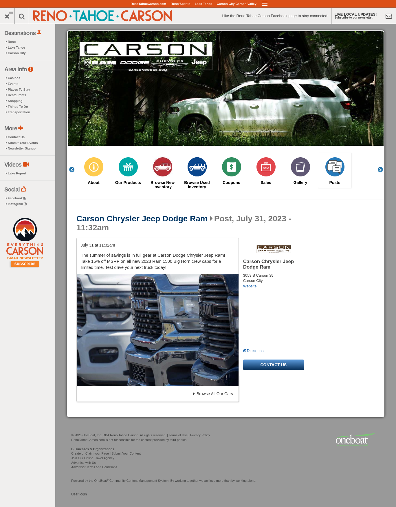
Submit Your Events (23, 143)
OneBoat (101, 480)
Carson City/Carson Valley (236, 4)
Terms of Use (178, 435)
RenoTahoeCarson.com (148, 4)
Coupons (231, 182)
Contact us (273, 364)
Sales (266, 182)
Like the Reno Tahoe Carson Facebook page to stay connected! (275, 16)
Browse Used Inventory (197, 184)
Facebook (17, 198)
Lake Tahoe (203, 4)
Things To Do (18, 106)
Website (250, 286)
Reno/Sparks (180, 4)
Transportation (19, 112)
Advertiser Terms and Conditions (94, 467)
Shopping (15, 101)
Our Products (128, 182)
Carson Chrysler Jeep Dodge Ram (142, 218)
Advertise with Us (83, 462)
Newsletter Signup (22, 148)
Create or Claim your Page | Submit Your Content (106, 453)
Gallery (300, 182)
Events (13, 83)
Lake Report (17, 173)
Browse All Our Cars (213, 393)
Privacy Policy (200, 435)
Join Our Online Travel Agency (92, 458)
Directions (255, 351)
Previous (75, 169)
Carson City (17, 53)
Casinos (14, 78)
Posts (334, 182)
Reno (12, 41)
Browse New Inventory (163, 184)
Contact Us (16, 137)
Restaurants (17, 95)
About (93, 182)
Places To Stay (19, 89)
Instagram (17, 204)
